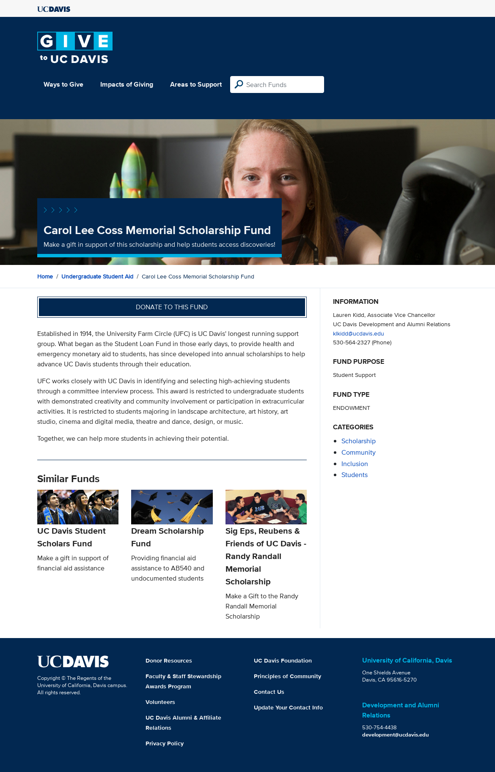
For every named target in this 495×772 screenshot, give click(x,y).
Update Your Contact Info (288, 707)
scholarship (358, 441)
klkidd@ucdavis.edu (358, 333)
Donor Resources (169, 660)
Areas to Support (196, 84)
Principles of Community (287, 676)
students (354, 475)
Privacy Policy (165, 743)
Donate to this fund (172, 307)
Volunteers (160, 702)
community (358, 452)
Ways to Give (63, 84)
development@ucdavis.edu (395, 735)
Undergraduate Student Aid (97, 276)
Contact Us (269, 691)
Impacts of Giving (126, 84)
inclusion (354, 464)
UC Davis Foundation (283, 660)
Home (45, 276)
